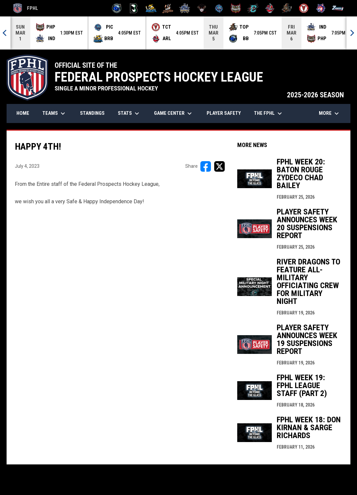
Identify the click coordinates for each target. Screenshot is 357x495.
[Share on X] (219, 166)
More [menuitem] (330, 113)
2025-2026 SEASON (315, 95)
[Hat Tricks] (168, 8)
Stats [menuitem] (129, 113)
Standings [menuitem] (92, 113)
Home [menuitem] (22, 113)
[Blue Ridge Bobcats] (151, 8)
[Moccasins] (202, 8)
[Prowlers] (236, 8)
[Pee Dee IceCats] (219, 8)
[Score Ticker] (178, 32)
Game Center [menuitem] (173, 113)
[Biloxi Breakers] (117, 8)
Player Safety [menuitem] (224, 113)
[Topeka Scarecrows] (287, 8)
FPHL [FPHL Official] (25, 8)
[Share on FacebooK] (205, 166)
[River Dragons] (253, 8)
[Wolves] (321, 8)
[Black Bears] (134, 8)
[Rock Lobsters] (270, 8)
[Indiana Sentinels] (185, 8)
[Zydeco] (338, 8)
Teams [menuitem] (54, 113)
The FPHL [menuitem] (269, 113)
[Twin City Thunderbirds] (304, 8)
